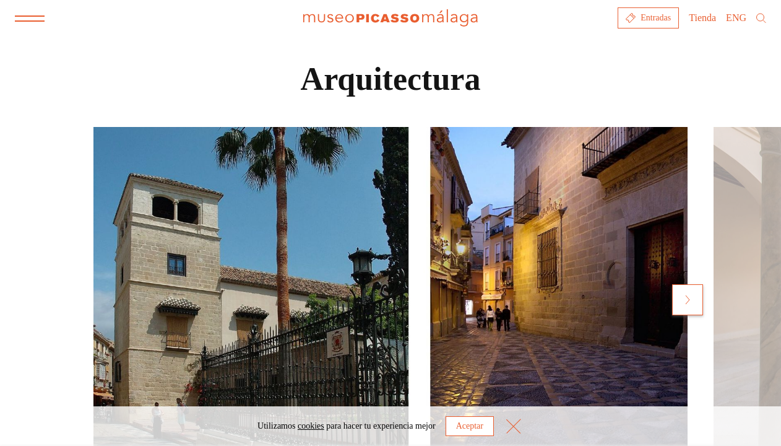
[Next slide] (687, 299)
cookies (311, 426)
